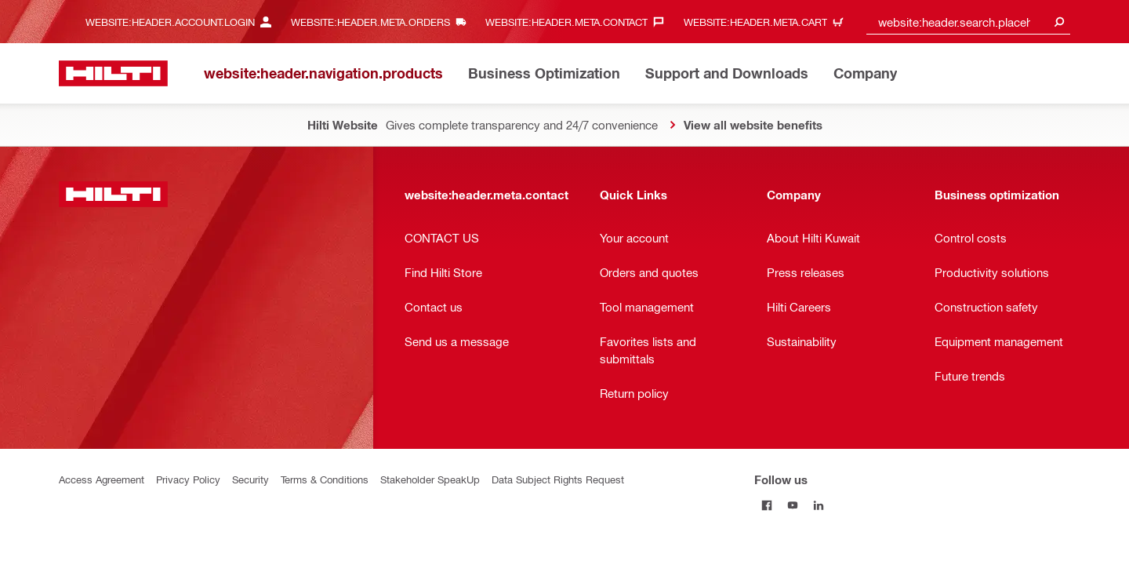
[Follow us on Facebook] (767, 505)
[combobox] (968, 22)
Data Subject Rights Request (558, 479)
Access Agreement (101, 479)
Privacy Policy (188, 479)
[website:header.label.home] (113, 73)
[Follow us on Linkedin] (819, 505)
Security (250, 479)
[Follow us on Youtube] (793, 505)
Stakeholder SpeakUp (430, 479)
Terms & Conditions (324, 479)
